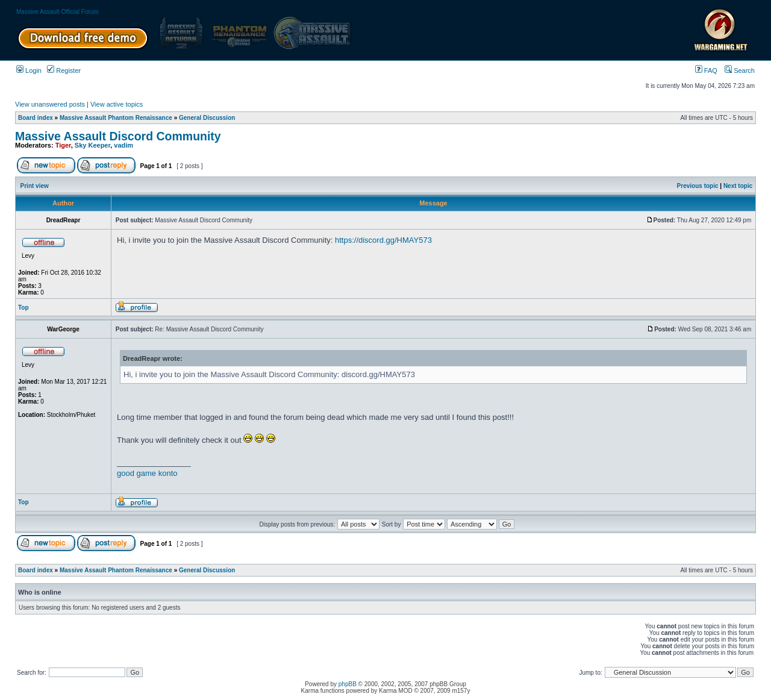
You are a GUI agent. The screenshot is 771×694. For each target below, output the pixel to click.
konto (168, 473)
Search (740, 70)
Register (64, 70)
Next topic (737, 186)
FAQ (706, 70)
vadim (123, 145)
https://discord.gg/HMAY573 (383, 240)
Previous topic (698, 186)
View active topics (116, 104)
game (147, 473)
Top (23, 307)
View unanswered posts (50, 104)
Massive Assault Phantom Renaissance (116, 117)
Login (29, 70)
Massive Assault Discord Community (118, 136)
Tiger (63, 145)
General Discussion (207, 117)
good (125, 473)
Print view (34, 186)
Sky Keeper (92, 145)
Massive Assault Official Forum (57, 11)
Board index (35, 117)
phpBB (348, 684)
